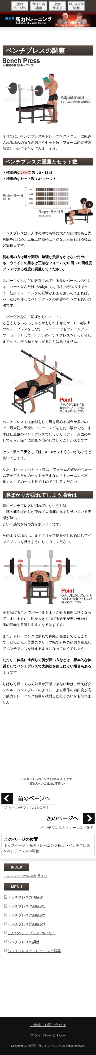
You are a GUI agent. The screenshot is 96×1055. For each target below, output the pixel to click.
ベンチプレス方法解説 (25, 897)
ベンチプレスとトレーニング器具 (67, 828)
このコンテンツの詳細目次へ (25, 876)
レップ (25, 173)
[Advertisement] (48, 35)
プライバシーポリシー (48, 1035)
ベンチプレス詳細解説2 (26, 915)
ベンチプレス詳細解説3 (26, 924)
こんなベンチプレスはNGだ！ (25, 808)
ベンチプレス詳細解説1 (26, 906)
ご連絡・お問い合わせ (48, 1025)
